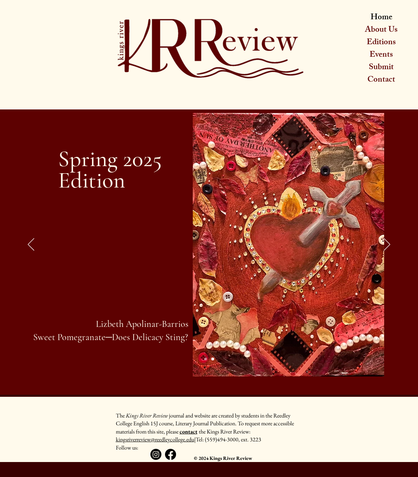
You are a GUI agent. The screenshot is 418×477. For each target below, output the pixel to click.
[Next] (387, 245)
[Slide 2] (212, 359)
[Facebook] (170, 454)
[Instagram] (155, 454)
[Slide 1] (205, 359)
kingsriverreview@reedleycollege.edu (155, 439)
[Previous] (31, 245)
